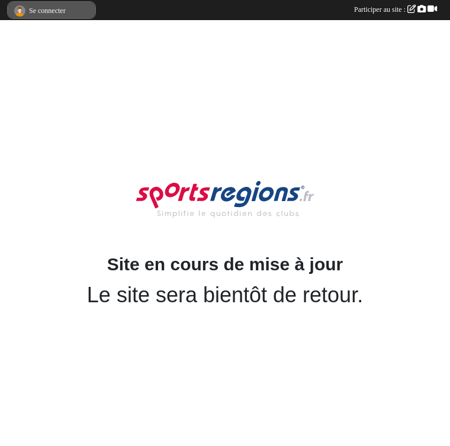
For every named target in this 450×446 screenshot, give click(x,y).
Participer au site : (395, 9)
